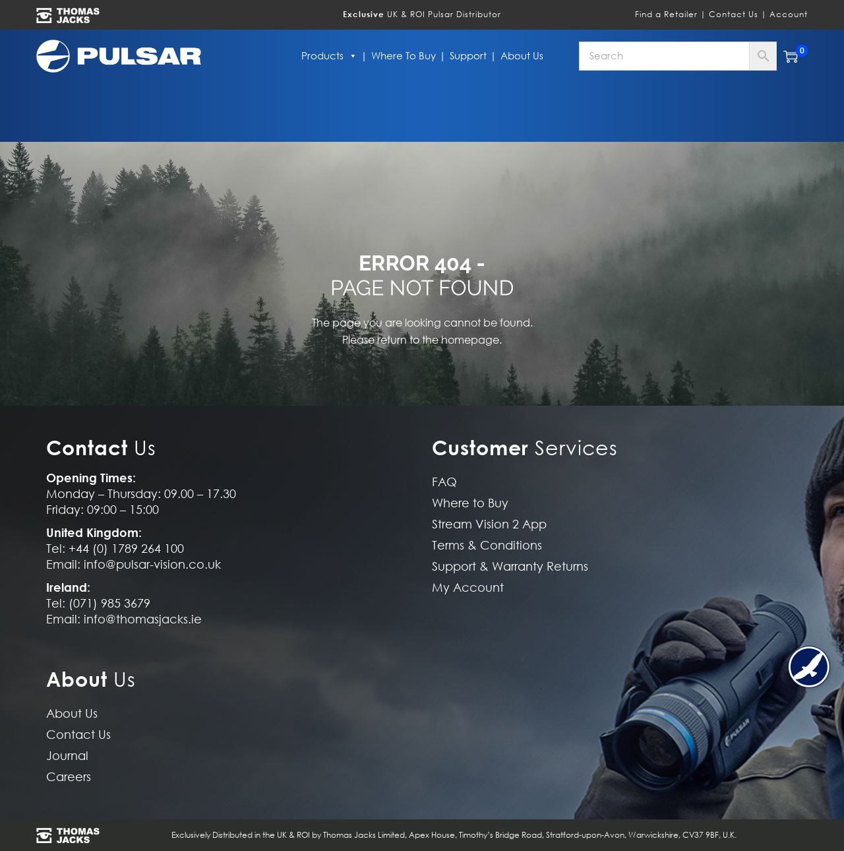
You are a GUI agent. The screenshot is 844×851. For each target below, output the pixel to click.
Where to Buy (403, 56)
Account (788, 14)
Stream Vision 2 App (489, 524)
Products (329, 56)
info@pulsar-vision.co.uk (152, 564)
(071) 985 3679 (109, 603)
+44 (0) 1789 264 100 (126, 548)
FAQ (444, 482)
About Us (521, 56)
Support (468, 56)
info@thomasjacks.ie (143, 619)
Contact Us (733, 14)
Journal (67, 755)
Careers (68, 777)
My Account (468, 587)
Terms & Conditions (487, 545)
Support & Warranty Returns (510, 566)
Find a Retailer (666, 14)
